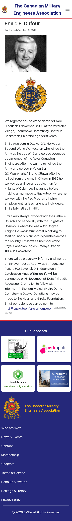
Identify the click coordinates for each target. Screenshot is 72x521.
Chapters (7, 464)
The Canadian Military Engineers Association (37, 9)
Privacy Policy (11, 500)
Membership (10, 455)
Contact (7, 446)
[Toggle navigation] (67, 9)
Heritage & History (14, 491)
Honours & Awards (14, 482)
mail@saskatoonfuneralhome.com (29, 308)
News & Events (11, 437)
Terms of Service (13, 473)
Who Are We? (11, 428)
